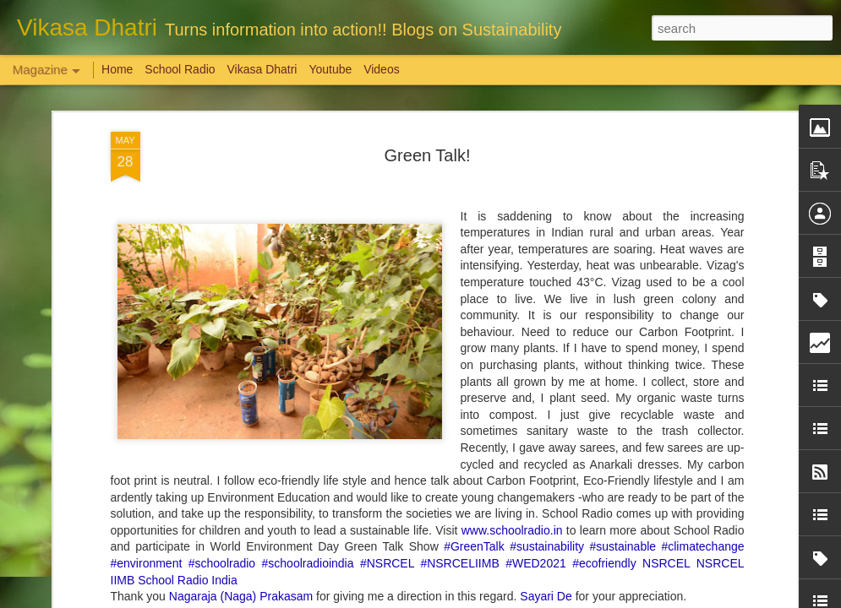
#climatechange (702, 175)
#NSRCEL (387, 191)
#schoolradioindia (308, 191)
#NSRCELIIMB (459, 191)
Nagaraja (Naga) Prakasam (241, 224)
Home (117, 69)
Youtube (330, 69)
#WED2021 (535, 191)
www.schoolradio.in (512, 158)
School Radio (180, 69)
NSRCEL (666, 191)
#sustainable (622, 175)
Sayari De (545, 224)
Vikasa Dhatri (262, 69)
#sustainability (547, 175)
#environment (147, 191)
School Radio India (188, 207)
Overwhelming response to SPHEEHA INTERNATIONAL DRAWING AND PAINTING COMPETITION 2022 (739, 533)
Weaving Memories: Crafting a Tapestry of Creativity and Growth (136, 510)
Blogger (473, 599)
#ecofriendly (604, 191)
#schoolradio (221, 191)
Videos (381, 69)
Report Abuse (522, 599)
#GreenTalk (474, 175)
